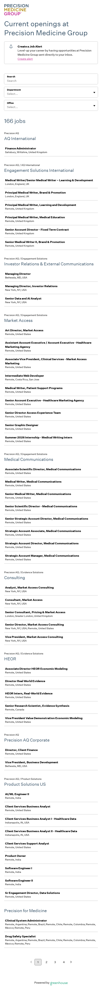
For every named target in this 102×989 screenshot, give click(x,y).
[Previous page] (31, 962)
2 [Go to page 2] (46, 962)
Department (14, 89)
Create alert (25, 59)
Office (10, 103)
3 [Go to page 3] (55, 962)
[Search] (51, 81)
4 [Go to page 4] (64, 962)
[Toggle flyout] (94, 92)
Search (11, 76)
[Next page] (71, 962)
